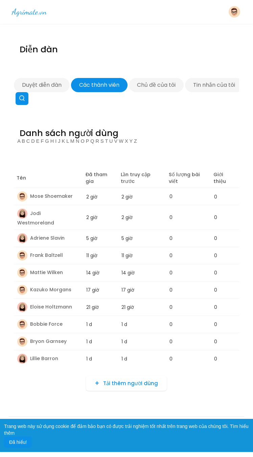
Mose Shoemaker (45, 196)
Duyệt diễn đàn (42, 85)
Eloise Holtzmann (44, 306)
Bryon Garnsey (42, 341)
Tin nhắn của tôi (214, 85)
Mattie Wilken (40, 272)
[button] (234, 12)
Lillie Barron (37, 358)
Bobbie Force (40, 324)
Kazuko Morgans (44, 289)
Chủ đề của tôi (156, 85)
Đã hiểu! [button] (18, 442)
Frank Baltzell (40, 255)
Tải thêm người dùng (130, 383)
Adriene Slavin (41, 238)
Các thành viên (99, 85)
